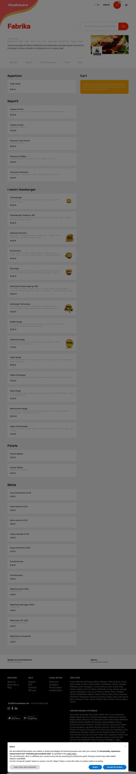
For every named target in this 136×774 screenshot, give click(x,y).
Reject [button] (95, 767)
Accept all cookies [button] (114, 767)
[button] (125, 746)
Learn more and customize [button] (25, 767)
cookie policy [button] (71, 754)
